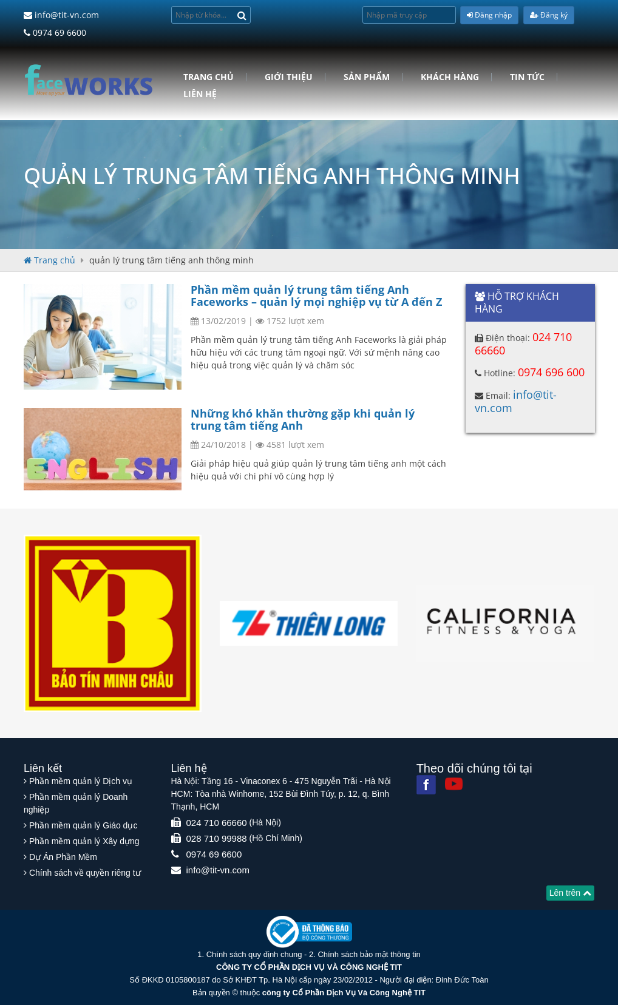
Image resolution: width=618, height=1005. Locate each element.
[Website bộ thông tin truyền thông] (309, 931)
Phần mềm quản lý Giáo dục (83, 825)
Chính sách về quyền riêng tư (85, 873)
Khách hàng (450, 77)
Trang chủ (208, 77)
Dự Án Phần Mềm (63, 857)
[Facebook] (426, 784)
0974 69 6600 (55, 32)
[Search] (242, 15)
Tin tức (527, 77)
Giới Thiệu (289, 77)
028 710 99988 (216, 838)
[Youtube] (454, 784)
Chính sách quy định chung (254, 954)
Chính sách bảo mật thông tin (368, 954)
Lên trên (570, 893)
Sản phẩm (367, 77)
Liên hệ (200, 94)
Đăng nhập (489, 15)
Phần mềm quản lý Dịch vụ (80, 781)
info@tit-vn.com (61, 15)
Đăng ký (549, 15)
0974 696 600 (551, 372)
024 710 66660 (216, 822)
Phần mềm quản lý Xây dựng (84, 841)
